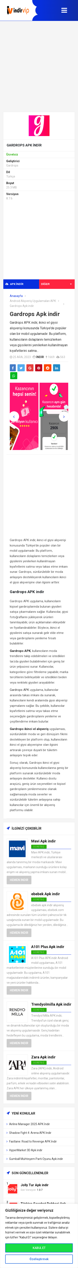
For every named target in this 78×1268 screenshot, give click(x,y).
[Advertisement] (39, 66)
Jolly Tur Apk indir (35, 1185)
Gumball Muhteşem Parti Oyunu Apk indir (36, 1159)
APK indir (14, 284)
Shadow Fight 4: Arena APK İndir (30, 1132)
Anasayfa (16, 296)
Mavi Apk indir (43, 841)
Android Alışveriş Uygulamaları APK (33, 301)
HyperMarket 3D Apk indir (25, 1150)
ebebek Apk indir (45, 894)
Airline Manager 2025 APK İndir (29, 1124)
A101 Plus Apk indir (47, 947)
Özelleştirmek (39, 1259)
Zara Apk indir (43, 1057)
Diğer (56, 284)
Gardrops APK (19, 690)
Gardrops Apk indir (35, 314)
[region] (39, 1236)
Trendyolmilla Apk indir (51, 1004)
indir (40, 357)
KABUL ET (39, 1248)
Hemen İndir (19, 880)
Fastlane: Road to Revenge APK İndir (33, 1141)
